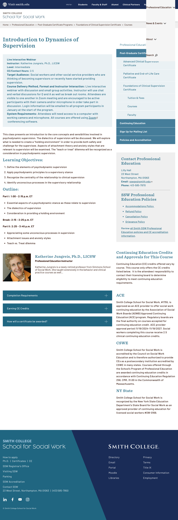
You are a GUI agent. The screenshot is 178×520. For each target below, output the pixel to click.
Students (83, 4)
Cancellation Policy (136, 216)
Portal (112, 467)
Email (112, 462)
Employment (150, 477)
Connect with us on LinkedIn (5, 499)
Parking (7, 476)
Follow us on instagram (28, 499)
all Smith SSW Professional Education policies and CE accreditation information (144, 232)
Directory (114, 457)
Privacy (147, 457)
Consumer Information (156, 472)
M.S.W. (71, 15)
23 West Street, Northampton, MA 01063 (26, 490)
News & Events (135, 15)
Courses (128, 24)
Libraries (114, 477)
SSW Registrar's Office (16, 466)
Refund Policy (133, 211)
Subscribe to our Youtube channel (20, 499)
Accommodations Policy (139, 206)
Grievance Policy (135, 221)
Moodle (113, 472)
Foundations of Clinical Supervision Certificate (98, 24)
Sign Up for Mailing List (133, 131)
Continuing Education (132, 123)
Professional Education (107, 15)
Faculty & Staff (99, 4)
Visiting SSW (10, 471)
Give (165, 4)
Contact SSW (10, 486)
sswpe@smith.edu (141, 181)
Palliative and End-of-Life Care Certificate (141, 75)
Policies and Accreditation (135, 139)
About (153, 15)
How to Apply (151, 4)
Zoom (92, 117)
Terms (147, 462)
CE (30, 460)
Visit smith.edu (18, 4)
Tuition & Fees (136, 97)
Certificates (19, 460)
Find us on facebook (12, 499)
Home (6, 24)
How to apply (10, 457)
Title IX (147, 467)
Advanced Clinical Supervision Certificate (141, 63)
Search (168, 15)
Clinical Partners (131, 4)
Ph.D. (84, 15)
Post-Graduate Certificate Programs (55, 24)
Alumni (115, 4)
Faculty (132, 114)
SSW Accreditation (14, 481)
